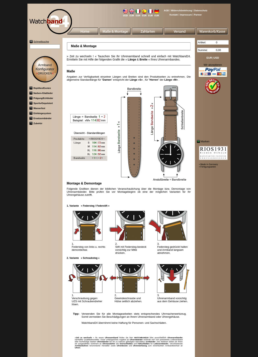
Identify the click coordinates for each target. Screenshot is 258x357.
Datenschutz (200, 10)
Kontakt (174, 15)
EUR (209, 57)
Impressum (186, 15)
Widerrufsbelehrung (181, 10)
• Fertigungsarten (207, 166)
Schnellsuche (41, 41)
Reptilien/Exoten (40, 88)
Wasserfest (37, 108)
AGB (166, 10)
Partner (198, 15)
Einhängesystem (40, 113)
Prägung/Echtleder (41, 98)
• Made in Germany (208, 164)
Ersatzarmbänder (40, 118)
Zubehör (35, 123)
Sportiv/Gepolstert (41, 103)
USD (216, 57)
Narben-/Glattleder (41, 93)
